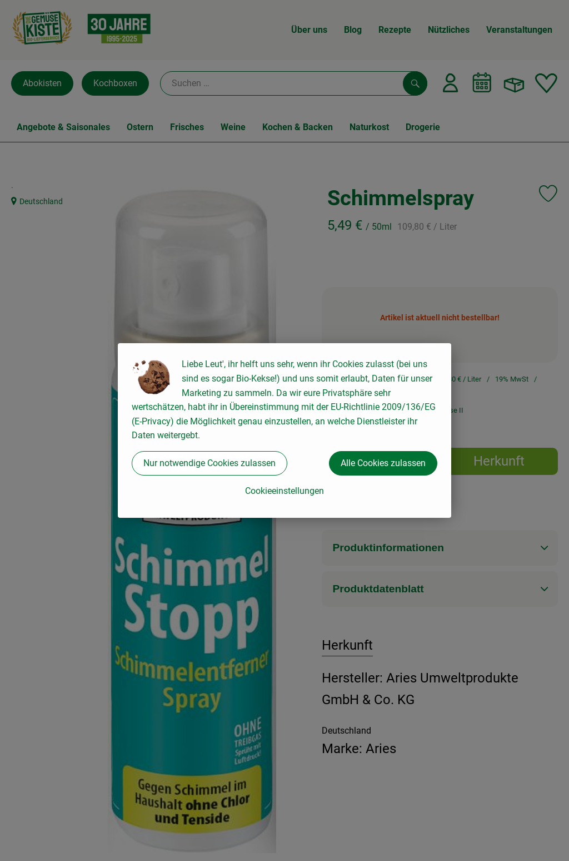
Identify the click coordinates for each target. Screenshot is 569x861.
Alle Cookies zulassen (383, 463)
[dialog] (284, 430)
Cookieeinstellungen (284, 491)
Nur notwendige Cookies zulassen (209, 463)
